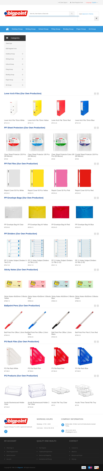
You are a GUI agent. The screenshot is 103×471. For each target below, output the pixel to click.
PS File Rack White (11, 370)
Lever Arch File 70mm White (14, 122)
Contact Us (75, 448)
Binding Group (68, 29)
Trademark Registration (45, 451)
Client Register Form (77, 2)
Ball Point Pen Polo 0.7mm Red (86, 334)
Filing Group (55, 29)
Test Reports (42, 448)
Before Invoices (11, 455)
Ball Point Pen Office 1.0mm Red (16, 334)
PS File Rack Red (58, 370)
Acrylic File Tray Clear (59, 404)
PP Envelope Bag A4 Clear (13, 226)
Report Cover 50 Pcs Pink (61, 192)
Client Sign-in (63, 2)
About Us (74, 451)
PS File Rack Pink (34, 370)
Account (9, 459)
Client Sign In (10, 448)
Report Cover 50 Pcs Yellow (38, 192)
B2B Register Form (11, 48)
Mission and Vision (77, 455)
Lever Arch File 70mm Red (61, 122)
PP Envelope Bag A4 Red (61, 226)
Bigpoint (20, 467)
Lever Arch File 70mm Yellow (38, 122)
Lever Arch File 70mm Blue (84, 122)
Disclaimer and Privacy (45, 459)
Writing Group (31, 29)
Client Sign (9, 43)
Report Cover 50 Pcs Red (84, 192)
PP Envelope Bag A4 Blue (84, 226)
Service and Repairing (45, 455)
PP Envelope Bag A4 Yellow (38, 226)
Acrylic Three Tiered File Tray (85, 404)
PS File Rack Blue (81, 370)
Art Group (92, 29)
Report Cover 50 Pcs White (14, 192)
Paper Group (81, 29)
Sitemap (74, 459)
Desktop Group (17, 29)
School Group (43, 29)
